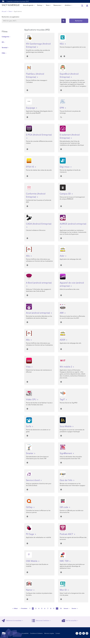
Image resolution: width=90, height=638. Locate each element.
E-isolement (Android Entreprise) (70, 136)
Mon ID (63, 590)
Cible (3, 53)
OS (3, 42)
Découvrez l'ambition (41, 620)
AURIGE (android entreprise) (73, 224)
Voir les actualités (70, 620)
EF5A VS (30, 167)
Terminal (4, 47)
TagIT (62, 399)
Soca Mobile (66, 426)
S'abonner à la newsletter (12, 620)
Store (48, 5)
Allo (28, 256)
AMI (62, 313)
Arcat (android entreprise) (38, 313)
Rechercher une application (10, 17)
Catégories (5, 37)
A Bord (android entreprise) (39, 283)
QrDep (29, 507)
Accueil (4, 11)
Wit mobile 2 (66, 366)
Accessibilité (25, 633)
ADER (63, 340)
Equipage (31, 108)
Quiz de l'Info (66, 480)
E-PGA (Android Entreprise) (39, 134)
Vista (28, 366)
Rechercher (78, 21)
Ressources (58, 5)
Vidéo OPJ (31, 399)
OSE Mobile (32, 561)
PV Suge (30, 534)
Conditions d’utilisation (36, 633)
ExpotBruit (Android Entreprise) (69, 75)
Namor (29, 590)
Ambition (68, 5)
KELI (62, 44)
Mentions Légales (49, 633)
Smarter (30, 453)
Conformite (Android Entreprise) (35, 195)
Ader (62, 256)
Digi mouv (65, 167)
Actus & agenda (29, 5)
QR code (64, 507)
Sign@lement (66, 453)
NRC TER (64, 561)
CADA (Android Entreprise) (38, 224)
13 (61, 608)
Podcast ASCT (67, 534)
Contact (58, 633)
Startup (40, 5)
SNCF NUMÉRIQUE (11, 5)
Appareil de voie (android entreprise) (72, 284)
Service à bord (33, 480)
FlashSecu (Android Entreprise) (35, 75)
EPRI (62, 108)
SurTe (29, 426)
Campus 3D (65, 193)
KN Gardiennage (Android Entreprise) (38, 45)
